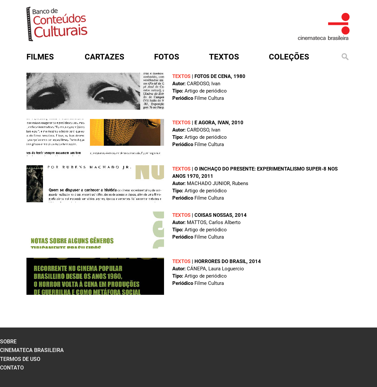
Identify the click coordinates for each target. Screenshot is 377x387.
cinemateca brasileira (32, 350)
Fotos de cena (212, 76)
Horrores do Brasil (220, 261)
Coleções (289, 56)
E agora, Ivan (211, 123)
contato (12, 368)
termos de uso (20, 359)
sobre (8, 341)
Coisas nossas (213, 215)
